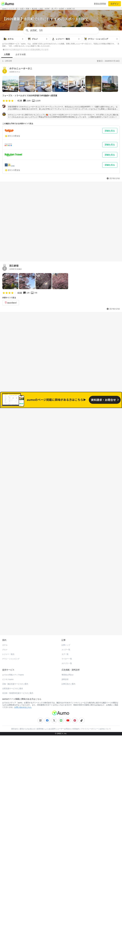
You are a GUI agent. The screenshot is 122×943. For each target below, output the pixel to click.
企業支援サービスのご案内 (12, 670)
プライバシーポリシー (89, 710)
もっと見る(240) (61, 507)
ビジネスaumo (7, 661)
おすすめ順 (21, 54)
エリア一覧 (66, 631)
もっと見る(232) (61, 552)
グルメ (4, 631)
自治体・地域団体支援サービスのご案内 (17, 675)
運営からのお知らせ (27, 710)
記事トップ (66, 627)
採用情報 (40, 710)
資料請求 (65, 661)
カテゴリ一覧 (67, 645)
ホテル (4, 627)
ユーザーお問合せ (64, 710)
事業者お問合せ (68, 656)
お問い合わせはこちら (23, 689)
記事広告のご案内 (68, 665)
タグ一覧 (65, 636)
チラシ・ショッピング (10, 640)
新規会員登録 (100, 4)
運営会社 (14, 710)
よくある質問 (50, 710)
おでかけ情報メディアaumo (13, 656)
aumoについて (105, 710)
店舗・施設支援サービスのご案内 (15, 665)
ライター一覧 (67, 640)
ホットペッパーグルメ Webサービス (26, 610)
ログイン (115, 4)
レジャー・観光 (8, 636)
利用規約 (75, 710)
